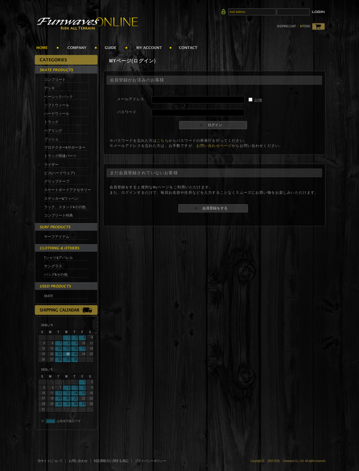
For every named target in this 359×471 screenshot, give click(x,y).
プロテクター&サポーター (65, 147)
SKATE (48, 296)
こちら (162, 140)
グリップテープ (56, 181)
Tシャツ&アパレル (58, 258)
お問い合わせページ (214, 146)
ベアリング (53, 131)
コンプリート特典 (58, 215)
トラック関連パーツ (60, 156)
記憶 (258, 100)
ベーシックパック (58, 97)
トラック (51, 122)
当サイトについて (50, 461)
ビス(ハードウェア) (59, 173)
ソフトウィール (56, 105)
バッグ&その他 (56, 274)
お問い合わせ (78, 461)
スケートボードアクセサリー (67, 190)
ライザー (51, 165)
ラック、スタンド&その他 (65, 207)
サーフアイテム (56, 237)
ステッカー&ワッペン (61, 198)
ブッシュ (51, 139)
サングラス (53, 266)
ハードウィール (56, 113)
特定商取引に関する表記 (111, 461)
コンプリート (55, 79)
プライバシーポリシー (150, 461)
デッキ (49, 88)
